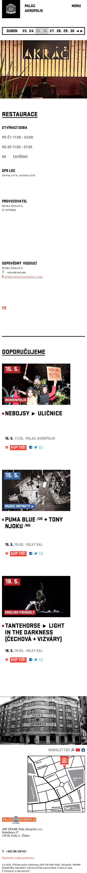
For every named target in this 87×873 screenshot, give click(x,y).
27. (52, 31)
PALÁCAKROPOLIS (34, 9)
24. (31, 31)
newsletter (59, 750)
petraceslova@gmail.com (23, 276)
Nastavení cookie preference (18, 857)
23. (25, 31)
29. (66, 31)
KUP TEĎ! (18, 447)
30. (72, 31)
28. (59, 31)
